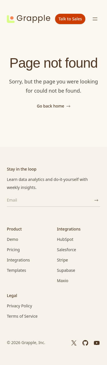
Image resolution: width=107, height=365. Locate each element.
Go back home (53, 106)
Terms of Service (22, 316)
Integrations (18, 260)
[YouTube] (96, 343)
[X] (73, 343)
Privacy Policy (19, 306)
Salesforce (66, 249)
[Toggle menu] (95, 19)
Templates (16, 270)
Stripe (62, 260)
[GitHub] (85, 343)
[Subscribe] (96, 200)
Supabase (66, 270)
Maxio (62, 280)
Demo (12, 239)
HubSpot (65, 239)
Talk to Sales (70, 19)
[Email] (49, 200)
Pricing (13, 249)
